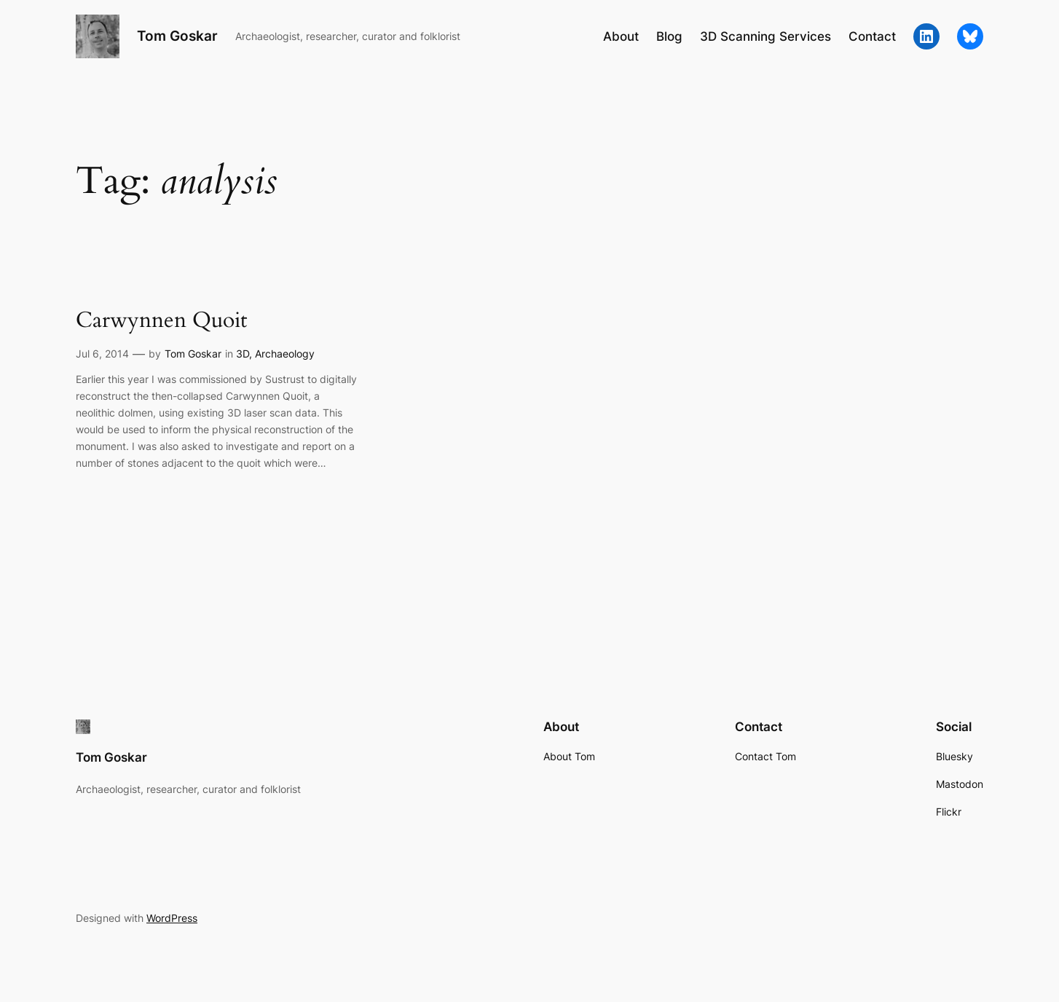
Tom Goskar (177, 35)
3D (242, 353)
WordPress (171, 918)
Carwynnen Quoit (161, 321)
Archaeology (285, 353)
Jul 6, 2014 (102, 353)
